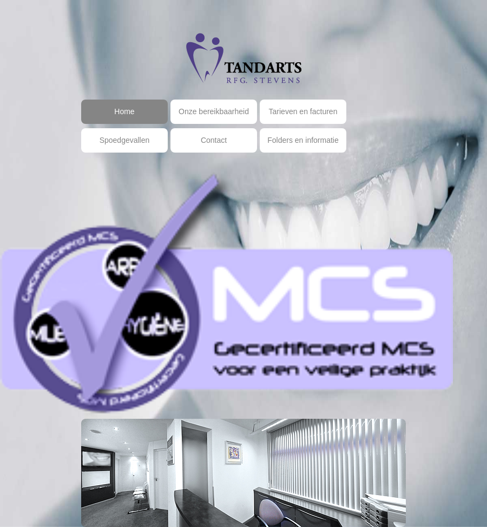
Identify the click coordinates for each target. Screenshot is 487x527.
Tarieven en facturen (303, 111)
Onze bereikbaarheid (214, 111)
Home (124, 111)
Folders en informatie (303, 140)
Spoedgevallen (125, 140)
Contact (214, 140)
